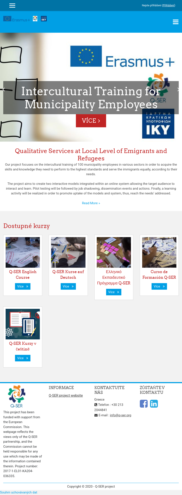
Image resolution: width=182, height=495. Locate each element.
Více (89, 120)
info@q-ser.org (120, 415)
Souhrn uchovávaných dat (18, 492)
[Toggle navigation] (176, 21)
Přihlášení (168, 5)
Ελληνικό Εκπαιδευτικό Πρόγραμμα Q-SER (113, 277)
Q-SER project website (66, 395)
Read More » (91, 203)
